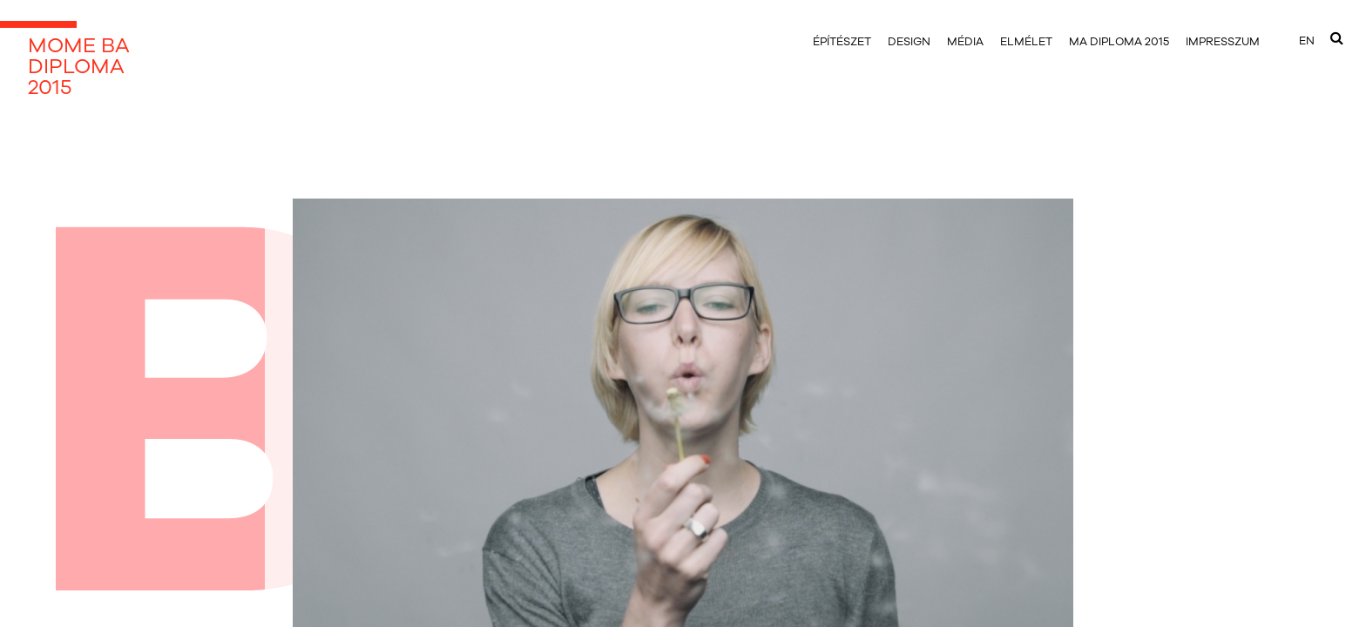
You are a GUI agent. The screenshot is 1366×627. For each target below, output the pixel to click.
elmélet (1026, 42)
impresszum (1223, 42)
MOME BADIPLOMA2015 (79, 66)
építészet (842, 42)
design (909, 42)
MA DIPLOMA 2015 (1119, 42)
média (965, 42)
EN (1307, 41)
